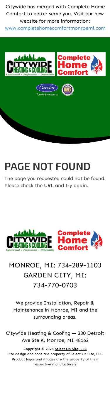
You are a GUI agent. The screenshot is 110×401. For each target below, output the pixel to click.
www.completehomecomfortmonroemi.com (55, 28)
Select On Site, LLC (71, 349)
